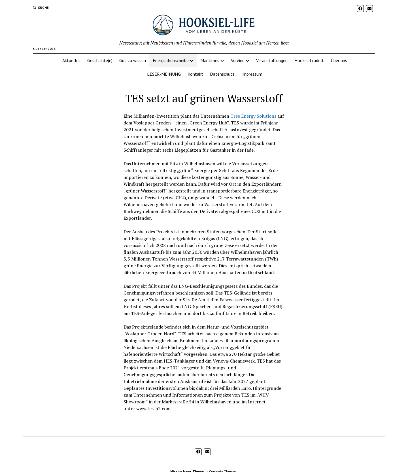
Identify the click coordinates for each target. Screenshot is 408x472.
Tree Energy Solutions (253, 116)
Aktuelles (71, 60)
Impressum (251, 74)
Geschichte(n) (99, 60)
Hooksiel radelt (309, 60)
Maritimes (209, 60)
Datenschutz (222, 74)
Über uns (339, 60)
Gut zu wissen (132, 60)
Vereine (238, 60)
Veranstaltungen (272, 60)
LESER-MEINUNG (164, 74)
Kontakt (195, 74)
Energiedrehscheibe (171, 60)
